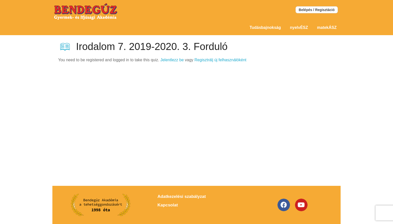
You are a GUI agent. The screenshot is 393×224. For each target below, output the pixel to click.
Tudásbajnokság (265, 27)
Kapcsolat (167, 205)
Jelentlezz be (172, 60)
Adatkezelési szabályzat (181, 196)
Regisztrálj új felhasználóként (220, 60)
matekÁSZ (327, 27)
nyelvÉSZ (299, 27)
